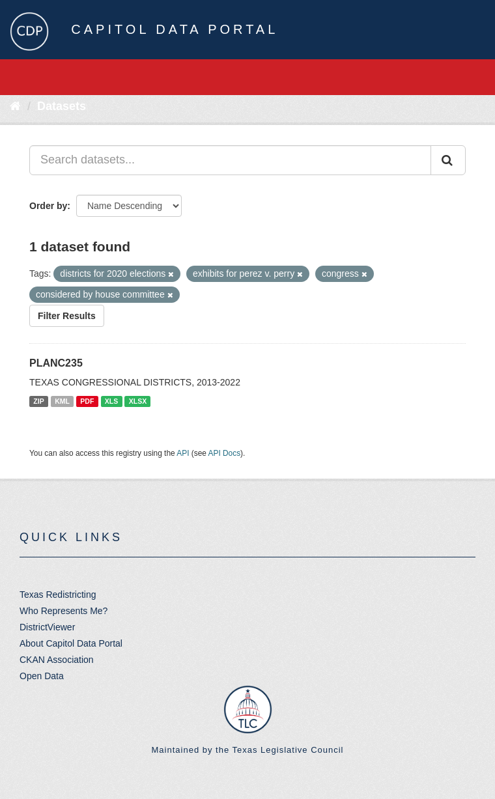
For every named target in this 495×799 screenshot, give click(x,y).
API (183, 453)
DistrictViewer (47, 627)
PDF (87, 401)
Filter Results (67, 316)
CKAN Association (57, 659)
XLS (111, 401)
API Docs (224, 453)
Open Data (42, 676)
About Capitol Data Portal (71, 643)
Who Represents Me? (63, 611)
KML (62, 401)
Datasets (61, 106)
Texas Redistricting (58, 594)
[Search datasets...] (230, 160)
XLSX (138, 401)
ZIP (38, 401)
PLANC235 (56, 363)
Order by (48, 206)
